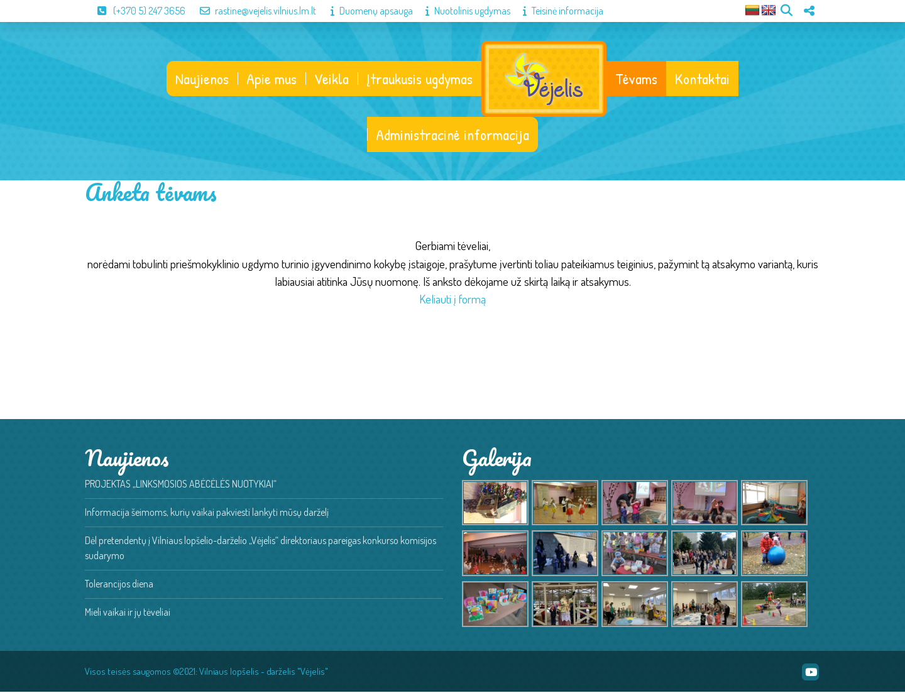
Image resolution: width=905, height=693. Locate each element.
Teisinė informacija (556, 10)
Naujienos (201, 79)
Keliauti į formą (452, 300)
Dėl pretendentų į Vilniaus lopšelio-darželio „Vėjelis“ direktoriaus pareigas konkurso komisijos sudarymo (260, 549)
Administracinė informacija (452, 135)
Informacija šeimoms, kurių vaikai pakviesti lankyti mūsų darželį (207, 513)
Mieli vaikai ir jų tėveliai (127, 613)
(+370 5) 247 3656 (135, 10)
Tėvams (637, 79)
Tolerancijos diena (119, 585)
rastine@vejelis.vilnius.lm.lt (251, 10)
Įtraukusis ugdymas (419, 79)
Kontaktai (703, 79)
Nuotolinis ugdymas (461, 10)
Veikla (331, 79)
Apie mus (271, 79)
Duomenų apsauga (365, 10)
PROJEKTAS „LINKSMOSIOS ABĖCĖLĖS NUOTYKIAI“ (181, 485)
